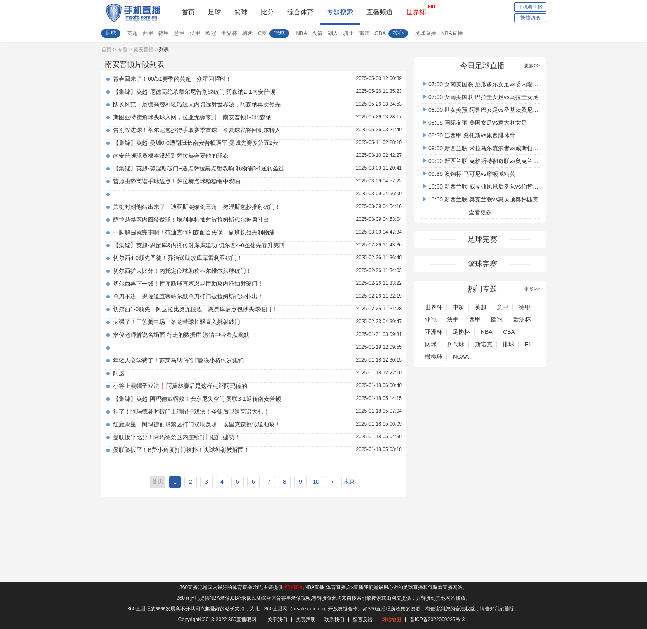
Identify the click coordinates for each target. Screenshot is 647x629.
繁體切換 (530, 18)
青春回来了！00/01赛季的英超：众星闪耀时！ (172, 79)
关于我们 (277, 619)
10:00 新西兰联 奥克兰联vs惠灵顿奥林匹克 (480, 199)
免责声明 (306, 619)
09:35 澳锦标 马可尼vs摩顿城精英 (469, 173)
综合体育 (300, 12)
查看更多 (480, 212)
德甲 (163, 33)
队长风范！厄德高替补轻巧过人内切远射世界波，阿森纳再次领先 (197, 104)
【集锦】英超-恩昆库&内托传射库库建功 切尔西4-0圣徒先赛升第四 (199, 245)
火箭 (317, 33)
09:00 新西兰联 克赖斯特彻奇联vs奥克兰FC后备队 (490, 161)
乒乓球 (455, 344)
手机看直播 (530, 7)
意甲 (179, 33)
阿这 (119, 373)
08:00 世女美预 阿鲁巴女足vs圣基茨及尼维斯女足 (489, 109)
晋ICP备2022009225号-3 (437, 619)
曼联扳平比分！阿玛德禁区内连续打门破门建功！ (176, 437)
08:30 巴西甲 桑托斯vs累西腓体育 (469, 135)
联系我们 (334, 619)
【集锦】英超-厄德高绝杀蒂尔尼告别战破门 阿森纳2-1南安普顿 (194, 91)
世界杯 (416, 10)
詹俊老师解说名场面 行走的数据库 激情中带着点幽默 (181, 334)
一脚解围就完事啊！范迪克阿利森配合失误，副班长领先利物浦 (194, 232)
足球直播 (425, 33)
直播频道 (379, 12)
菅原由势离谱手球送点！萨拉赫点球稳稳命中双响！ (179, 181)
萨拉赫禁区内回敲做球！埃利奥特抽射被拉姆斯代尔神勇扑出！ (194, 219)
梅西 (247, 33)
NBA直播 (452, 33)
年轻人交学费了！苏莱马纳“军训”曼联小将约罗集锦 (178, 360)
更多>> (532, 66)
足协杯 (461, 332)
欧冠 (210, 33)
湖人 (333, 33)
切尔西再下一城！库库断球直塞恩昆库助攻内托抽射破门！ (188, 283)
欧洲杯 (522, 319)
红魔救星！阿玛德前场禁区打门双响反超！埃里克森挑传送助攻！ (197, 424)
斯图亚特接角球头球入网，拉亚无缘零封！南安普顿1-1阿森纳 (192, 117)
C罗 (262, 33)
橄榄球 (433, 356)
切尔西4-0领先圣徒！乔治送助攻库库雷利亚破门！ (178, 258)
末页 (349, 481)
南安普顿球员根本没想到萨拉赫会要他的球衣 (171, 155)
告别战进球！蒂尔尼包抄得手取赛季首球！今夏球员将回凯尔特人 (197, 130)
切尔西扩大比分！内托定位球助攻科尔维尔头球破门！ (182, 270)
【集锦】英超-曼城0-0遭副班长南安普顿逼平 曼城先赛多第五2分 (196, 143)
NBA (301, 33)
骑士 (348, 33)
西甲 (148, 33)
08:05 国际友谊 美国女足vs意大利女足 (475, 122)
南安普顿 (143, 49)
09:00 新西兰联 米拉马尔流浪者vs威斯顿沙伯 (483, 148)
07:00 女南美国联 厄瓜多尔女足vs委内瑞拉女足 (486, 84)
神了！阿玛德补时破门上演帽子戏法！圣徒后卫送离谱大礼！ (191, 411)
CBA (380, 33)
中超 (458, 307)
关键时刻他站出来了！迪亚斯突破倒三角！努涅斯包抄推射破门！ (197, 206)
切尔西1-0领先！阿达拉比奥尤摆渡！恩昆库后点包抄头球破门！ (195, 309)
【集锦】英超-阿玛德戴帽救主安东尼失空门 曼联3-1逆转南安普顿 (197, 398)
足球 (214, 12)
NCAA (461, 356)
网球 (431, 344)
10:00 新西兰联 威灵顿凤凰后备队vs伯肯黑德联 (486, 186)
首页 (188, 12)
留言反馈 (363, 619)
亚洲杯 (433, 332)
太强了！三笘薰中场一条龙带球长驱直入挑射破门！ (179, 322)
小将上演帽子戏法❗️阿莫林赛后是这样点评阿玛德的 (180, 386)
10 (316, 481)
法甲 (195, 33)
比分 (267, 12)
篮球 (241, 12)
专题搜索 (340, 12)
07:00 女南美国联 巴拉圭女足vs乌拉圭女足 (480, 97)
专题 (123, 49)
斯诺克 (483, 344)
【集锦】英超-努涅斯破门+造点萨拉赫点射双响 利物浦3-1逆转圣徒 (198, 168)
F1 (528, 344)
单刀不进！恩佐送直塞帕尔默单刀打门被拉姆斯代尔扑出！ (188, 296)
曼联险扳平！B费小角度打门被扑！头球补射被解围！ (181, 450)
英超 (132, 33)
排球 (508, 344)
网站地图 (391, 619)
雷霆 (364, 33)
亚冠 (431, 319)
